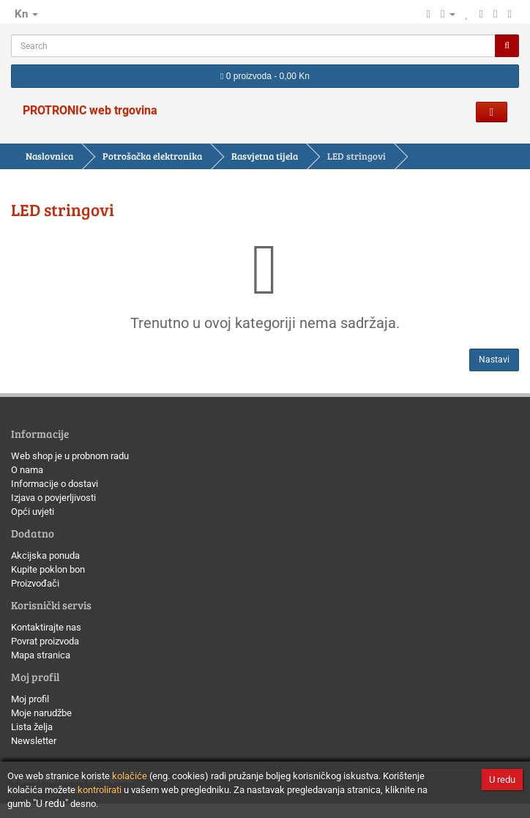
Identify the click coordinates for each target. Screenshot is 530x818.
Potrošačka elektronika (152, 156)
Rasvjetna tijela (264, 156)
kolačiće (129, 775)
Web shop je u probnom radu (70, 455)
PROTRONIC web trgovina (90, 110)
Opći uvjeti (32, 511)
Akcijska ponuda (45, 555)
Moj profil (30, 699)
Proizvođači (35, 583)
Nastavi (494, 359)
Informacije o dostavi (54, 483)
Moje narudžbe (41, 712)
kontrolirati (100, 789)
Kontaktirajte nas (46, 627)
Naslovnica (49, 156)
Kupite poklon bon (48, 569)
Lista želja (32, 726)
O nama (27, 469)
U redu (502, 779)
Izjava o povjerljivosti (53, 497)
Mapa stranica (40, 655)
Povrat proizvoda (45, 641)
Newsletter (33, 740)
